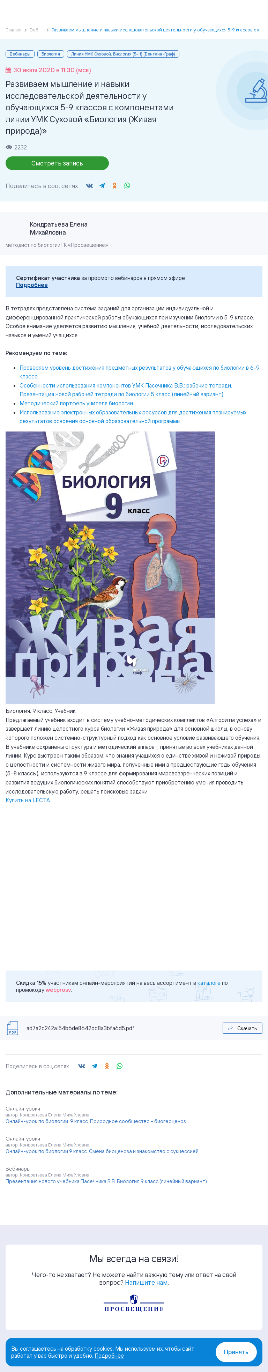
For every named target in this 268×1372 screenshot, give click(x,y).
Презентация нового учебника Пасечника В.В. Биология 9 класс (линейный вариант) (106, 1181)
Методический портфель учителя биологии (76, 403)
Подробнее (32, 284)
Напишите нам (146, 1282)
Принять (236, 1352)
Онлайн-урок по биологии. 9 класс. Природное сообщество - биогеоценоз (96, 1121)
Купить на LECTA (28, 800)
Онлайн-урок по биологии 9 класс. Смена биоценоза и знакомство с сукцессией (102, 1151)
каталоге (209, 982)
